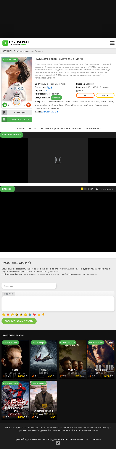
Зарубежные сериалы (23, 51)
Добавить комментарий (19, 321)
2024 (49, 87)
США (45, 90)
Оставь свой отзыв (14, 263)
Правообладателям (25, 439)
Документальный (49, 111)
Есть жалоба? (104, 189)
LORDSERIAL (7, 51)
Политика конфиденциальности (51, 439)
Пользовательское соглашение (85, 439)
